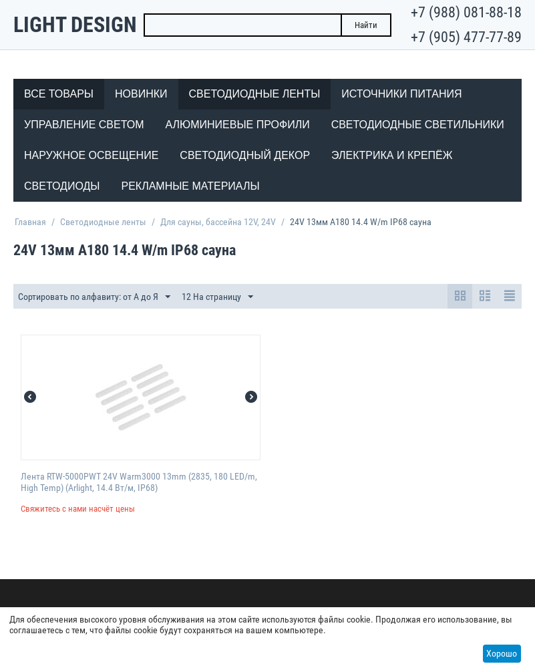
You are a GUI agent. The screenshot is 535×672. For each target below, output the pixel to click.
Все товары (59, 94)
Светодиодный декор (245, 155)
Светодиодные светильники (417, 124)
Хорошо (501, 653)
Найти (366, 25)
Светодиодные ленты (255, 94)
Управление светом (84, 124)
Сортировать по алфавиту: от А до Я (94, 297)
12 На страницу (217, 297)
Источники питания (401, 94)
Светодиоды (62, 186)
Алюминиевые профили (238, 124)
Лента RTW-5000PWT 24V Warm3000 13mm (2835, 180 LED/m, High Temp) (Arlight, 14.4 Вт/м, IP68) (139, 482)
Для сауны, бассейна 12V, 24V (218, 221)
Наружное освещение (91, 155)
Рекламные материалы (190, 186)
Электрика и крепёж (391, 155)
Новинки (141, 94)
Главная (30, 221)
